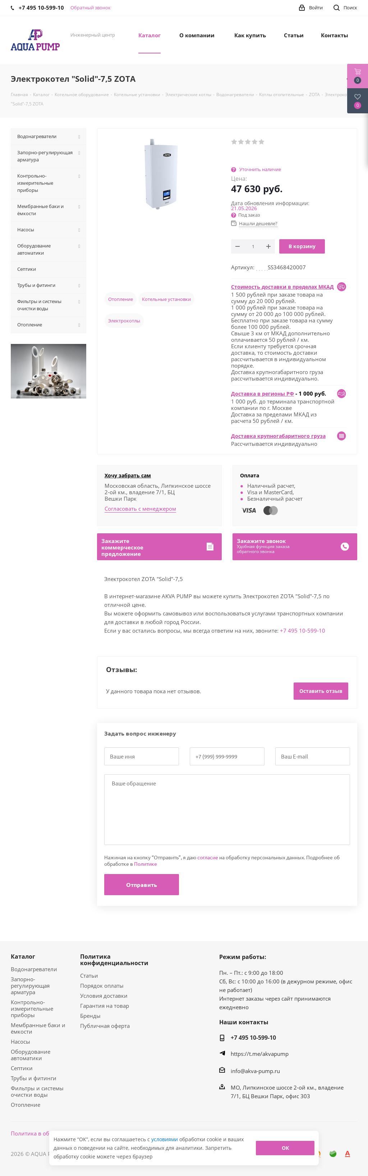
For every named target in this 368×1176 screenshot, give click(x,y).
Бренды (90, 1015)
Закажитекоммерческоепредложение (122, 547)
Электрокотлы (124, 320)
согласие (207, 857)
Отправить (141, 884)
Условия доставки (104, 995)
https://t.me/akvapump (260, 1053)
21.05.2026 (244, 208)
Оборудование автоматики (30, 1055)
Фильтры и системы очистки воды (37, 1091)
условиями (165, 1139)
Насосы (20, 1041)
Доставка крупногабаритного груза (278, 436)
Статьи (89, 975)
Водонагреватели (34, 969)
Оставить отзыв (320, 691)
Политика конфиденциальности (114, 960)
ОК (285, 1147)
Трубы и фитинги (33, 1078)
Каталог (23, 956)
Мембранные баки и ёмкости (38, 1028)
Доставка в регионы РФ (262, 393)
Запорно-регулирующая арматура (30, 986)
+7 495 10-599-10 (302, 630)
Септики (22, 1068)
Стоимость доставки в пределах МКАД (282, 286)
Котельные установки (166, 299)
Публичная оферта (105, 1025)
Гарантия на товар (104, 1005)
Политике (145, 863)
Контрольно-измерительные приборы (32, 1008)
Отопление (120, 299)
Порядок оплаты (102, 985)
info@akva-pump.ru (255, 1071)
